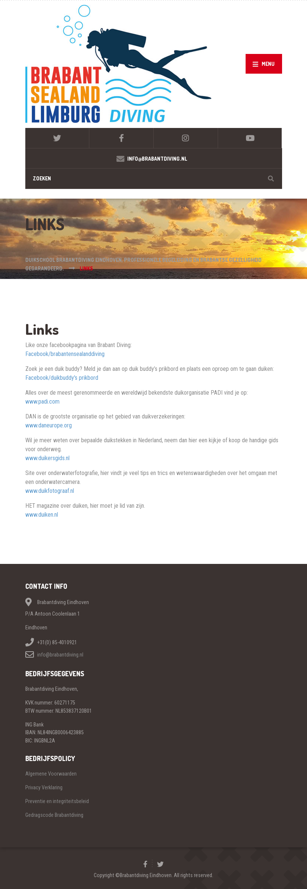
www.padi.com (42, 401)
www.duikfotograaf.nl (49, 490)
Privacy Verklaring (44, 787)
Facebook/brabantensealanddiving (65, 353)
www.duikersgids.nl (47, 458)
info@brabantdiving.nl (60, 655)
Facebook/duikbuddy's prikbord (61, 377)
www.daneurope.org (48, 425)
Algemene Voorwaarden (51, 774)
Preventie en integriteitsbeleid (57, 801)
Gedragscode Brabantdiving (54, 815)
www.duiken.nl (41, 514)
